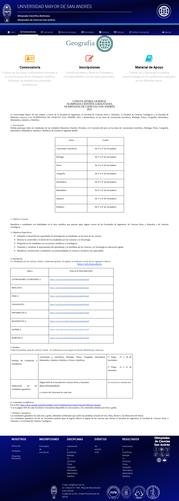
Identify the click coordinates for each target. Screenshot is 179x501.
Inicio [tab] (11, 32)
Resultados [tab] (87, 32)
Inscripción (47, 32)
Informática (72, 470)
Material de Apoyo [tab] (67, 32)
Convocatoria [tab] (28, 31)
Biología (70, 455)
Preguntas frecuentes (16, 457)
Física (69, 464)
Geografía (71, 467)
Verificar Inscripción (139, 32)
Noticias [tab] (119, 32)
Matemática (72, 473)
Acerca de (16, 446)
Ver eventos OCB (98, 449)
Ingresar (167, 32)
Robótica (71, 476)
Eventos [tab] (104, 32)
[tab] (29, 60)
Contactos (16, 451)
